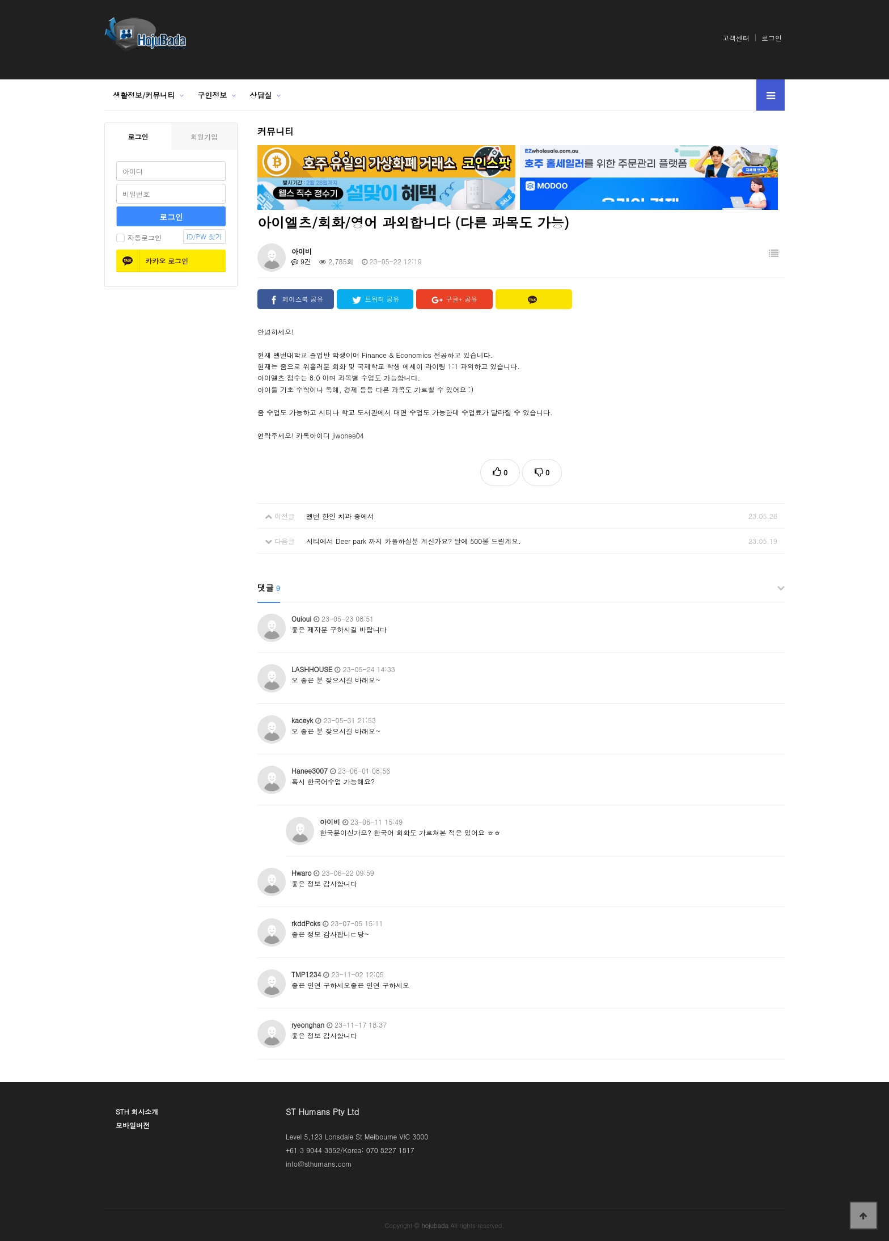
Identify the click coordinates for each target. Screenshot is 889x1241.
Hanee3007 (309, 770)
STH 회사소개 (137, 1111)
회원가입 (204, 136)
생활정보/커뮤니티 (144, 95)
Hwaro (301, 872)
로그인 (771, 38)
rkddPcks (305, 923)
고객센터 (736, 38)
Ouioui (301, 618)
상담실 (260, 95)
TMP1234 (306, 974)
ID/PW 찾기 (204, 236)
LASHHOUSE (311, 669)
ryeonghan (307, 1024)
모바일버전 (133, 1125)
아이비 (301, 251)
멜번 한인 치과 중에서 (340, 516)
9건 (301, 261)
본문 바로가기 (0, 0)
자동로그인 (139, 237)
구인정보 (212, 95)
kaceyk (302, 720)
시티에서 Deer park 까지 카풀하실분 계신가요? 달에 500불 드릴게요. (413, 541)
